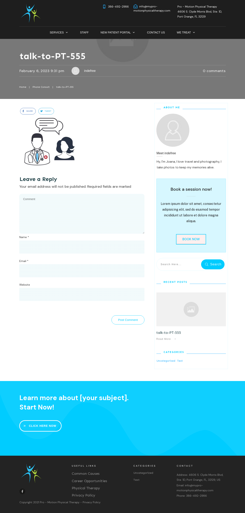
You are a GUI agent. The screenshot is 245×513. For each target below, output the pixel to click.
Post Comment (128, 319)
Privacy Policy (83, 495)
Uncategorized (166, 360)
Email (23, 261)
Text (180, 360)
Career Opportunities (89, 481)
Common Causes (86, 473)
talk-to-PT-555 (52, 56)
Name (24, 237)
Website (24, 284)
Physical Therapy (86, 488)
